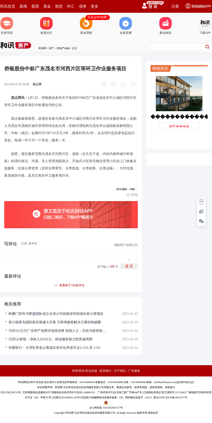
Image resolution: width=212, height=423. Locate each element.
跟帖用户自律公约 (126, 244)
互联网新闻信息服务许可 (37, 391)
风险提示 (170, 386)
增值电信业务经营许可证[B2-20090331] (73, 391)
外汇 (71, 6)
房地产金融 (63, 48)
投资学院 (6, 25)
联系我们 (106, 370)
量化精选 (165, 25)
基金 (47, 6)
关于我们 (120, 370)
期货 (59, 6)
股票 (35, 6)
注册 (175, 6)
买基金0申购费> (97, 17)
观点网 (37, 84)
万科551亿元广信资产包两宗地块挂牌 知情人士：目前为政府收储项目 (57, 330)
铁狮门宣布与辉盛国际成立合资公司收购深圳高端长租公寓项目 (55, 313)
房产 (51, 48)
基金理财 (86, 25)
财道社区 (46, 25)
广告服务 (134, 370)
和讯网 (42, 48)
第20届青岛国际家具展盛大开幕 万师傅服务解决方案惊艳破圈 (54, 321)
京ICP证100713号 (11, 391)
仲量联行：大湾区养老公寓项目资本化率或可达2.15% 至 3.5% (54, 347)
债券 (82, 6)
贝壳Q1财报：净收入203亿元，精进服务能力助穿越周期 (50, 338)
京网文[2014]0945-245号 (66, 396)
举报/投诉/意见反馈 (84, 370)
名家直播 (125, 25)
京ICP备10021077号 (176, 396)
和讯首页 (7, 6)
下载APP (205, 25)
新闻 (23, 6)
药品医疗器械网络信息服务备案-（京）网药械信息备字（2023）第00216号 (123, 396)
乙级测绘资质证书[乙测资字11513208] (164, 391)
